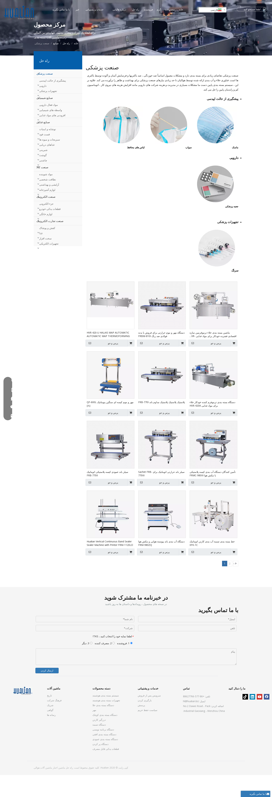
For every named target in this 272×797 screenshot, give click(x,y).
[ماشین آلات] (22, 713)
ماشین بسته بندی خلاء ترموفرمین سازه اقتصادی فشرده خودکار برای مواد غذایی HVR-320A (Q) (213, 356)
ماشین (61, 789)
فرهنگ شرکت (54, 722)
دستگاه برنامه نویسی (103, 751)
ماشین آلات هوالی (43, 789)
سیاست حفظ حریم (147, 732)
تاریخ (49, 717)
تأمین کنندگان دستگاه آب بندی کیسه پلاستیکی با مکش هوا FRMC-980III (213, 495)
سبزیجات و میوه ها (49, 161)
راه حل (69, 789)
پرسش (141, 727)
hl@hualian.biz (191, 723)
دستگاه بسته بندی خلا (103, 727)
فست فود (44, 156)
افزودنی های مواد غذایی (52, 137)
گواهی (50, 732)
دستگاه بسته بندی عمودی (105, 761)
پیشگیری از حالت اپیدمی (52, 102)
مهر (94, 732)
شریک (50, 727)
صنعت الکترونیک (46, 219)
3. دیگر (87, 665)
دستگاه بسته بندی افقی (104, 756)
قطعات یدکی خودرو (50, 231)
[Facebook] (266, 719)
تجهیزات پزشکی (48, 113)
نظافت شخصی (47, 201)
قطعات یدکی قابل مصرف (105, 771)
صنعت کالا (42, 189)
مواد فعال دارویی (48, 127)
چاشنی (43, 182)
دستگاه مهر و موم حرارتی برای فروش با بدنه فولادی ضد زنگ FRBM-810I (161, 356)
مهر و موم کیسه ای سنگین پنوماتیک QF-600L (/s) (110, 426)
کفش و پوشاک (47, 250)
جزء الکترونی (46, 225)
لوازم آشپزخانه (47, 212)
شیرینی (43, 172)
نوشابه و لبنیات (47, 151)
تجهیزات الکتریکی (48, 265)
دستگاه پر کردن (100, 766)
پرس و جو (205, 365)
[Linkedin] (252, 719)
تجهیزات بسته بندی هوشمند (106, 722)
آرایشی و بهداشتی (49, 206)
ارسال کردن (47, 692)
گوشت (43, 177)
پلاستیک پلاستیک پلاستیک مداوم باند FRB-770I (161, 424)
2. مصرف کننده (105, 665)
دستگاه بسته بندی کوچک (104, 737)
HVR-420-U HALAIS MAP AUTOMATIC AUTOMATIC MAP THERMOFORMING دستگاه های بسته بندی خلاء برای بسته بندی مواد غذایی (108, 356)
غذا (41, 255)
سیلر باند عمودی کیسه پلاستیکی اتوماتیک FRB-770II (107, 495)
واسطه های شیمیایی (50, 132)
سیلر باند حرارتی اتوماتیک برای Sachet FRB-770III (161, 495)
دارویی (42, 107)
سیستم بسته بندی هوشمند (105, 717)
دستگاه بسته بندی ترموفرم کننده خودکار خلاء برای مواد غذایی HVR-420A (212, 426)
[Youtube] (259, 719)
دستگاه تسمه (99, 746)
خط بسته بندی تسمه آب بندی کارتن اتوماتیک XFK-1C (212, 565)
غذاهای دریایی (47, 166)
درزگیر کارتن (99, 741)
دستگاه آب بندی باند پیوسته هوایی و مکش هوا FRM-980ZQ (161, 565)
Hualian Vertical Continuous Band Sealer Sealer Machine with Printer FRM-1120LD (110, 565)
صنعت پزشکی (44, 95)
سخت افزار (45, 260)
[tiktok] (245, 719)
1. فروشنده (125, 665)
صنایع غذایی (43, 144)
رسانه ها (51, 737)
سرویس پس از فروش (149, 717)
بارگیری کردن (145, 722)
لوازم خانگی (45, 236)
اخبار (55, 789)
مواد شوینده (46, 196)
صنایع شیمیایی (44, 120)
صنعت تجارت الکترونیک (49, 243)
